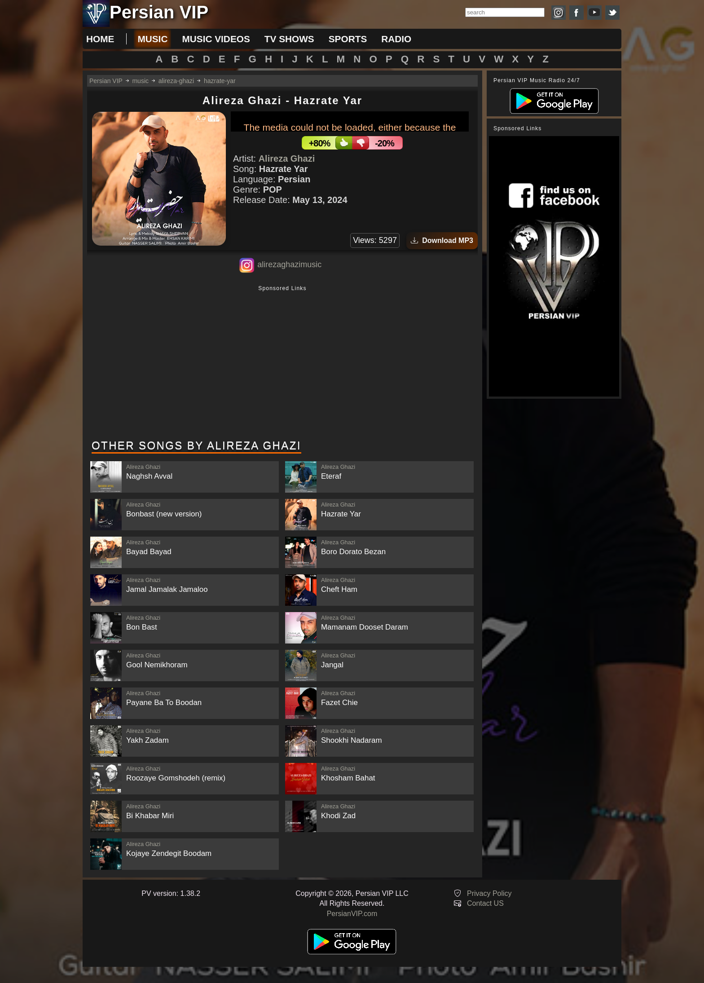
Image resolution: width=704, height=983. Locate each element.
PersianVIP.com (352, 913)
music (152, 39)
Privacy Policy (489, 893)
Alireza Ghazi (287, 158)
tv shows (289, 39)
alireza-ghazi (176, 80)
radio (396, 39)
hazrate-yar (220, 80)
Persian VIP (106, 80)
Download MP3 (442, 240)
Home (100, 39)
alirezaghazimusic (289, 264)
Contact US (485, 903)
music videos (216, 39)
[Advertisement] (282, 363)
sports (348, 39)
